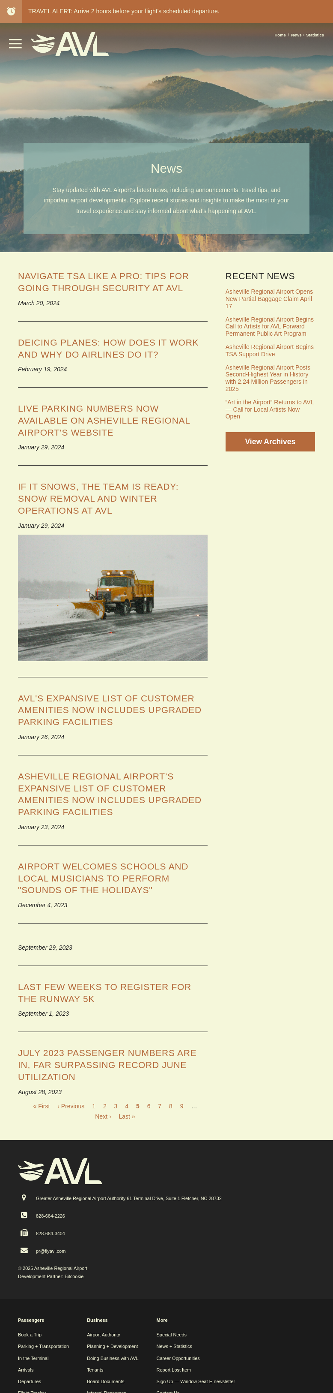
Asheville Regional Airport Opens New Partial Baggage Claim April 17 (269, 299)
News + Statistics (307, 35)
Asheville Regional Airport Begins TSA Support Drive (270, 350)
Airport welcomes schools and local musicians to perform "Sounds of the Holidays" (103, 878)
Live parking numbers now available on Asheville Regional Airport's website (104, 420)
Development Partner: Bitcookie (50, 1276)
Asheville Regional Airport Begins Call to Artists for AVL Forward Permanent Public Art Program (270, 326)
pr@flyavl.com (50, 1251)
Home (280, 35)
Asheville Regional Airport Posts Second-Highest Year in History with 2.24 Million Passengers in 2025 (268, 378)
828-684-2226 (50, 1215)
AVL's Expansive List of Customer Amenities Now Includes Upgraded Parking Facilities (110, 710)
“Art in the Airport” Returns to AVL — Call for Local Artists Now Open (270, 409)
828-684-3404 (50, 1233)
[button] (15, 46)
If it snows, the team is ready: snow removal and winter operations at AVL (98, 498)
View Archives (270, 441)
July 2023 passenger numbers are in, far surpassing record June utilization (107, 1064)
